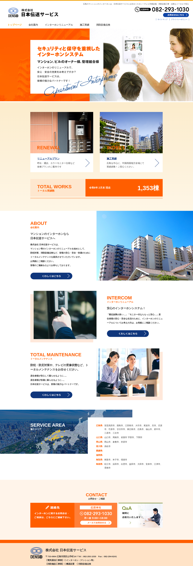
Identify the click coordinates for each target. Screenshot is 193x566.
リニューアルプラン (48, 158)
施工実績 (112, 158)
